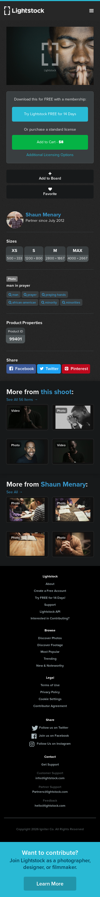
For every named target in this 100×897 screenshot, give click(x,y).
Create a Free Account (50, 590)
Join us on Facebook (54, 735)
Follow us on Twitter (53, 727)
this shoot (56, 392)
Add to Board (50, 176)
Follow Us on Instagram (54, 743)
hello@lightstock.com (50, 805)
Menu (91, 10)
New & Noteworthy (50, 665)
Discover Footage (50, 645)
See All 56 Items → (22, 399)
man (13, 294)
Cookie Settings (50, 699)
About (50, 583)
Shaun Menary (43, 215)
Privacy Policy (50, 692)
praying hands (54, 294)
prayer (30, 294)
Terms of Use (50, 685)
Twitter (49, 369)
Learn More (50, 883)
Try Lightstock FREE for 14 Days (50, 114)
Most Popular (50, 651)
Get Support (50, 764)
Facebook (21, 369)
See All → (14, 492)
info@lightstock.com (50, 778)
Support (50, 604)
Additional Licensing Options (50, 155)
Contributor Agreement (50, 706)
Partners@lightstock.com (50, 791)
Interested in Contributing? (50, 618)
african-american (22, 302)
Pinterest (76, 369)
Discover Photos (50, 638)
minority (49, 302)
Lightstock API (50, 611)
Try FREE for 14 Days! (50, 597)
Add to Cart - (50, 142)
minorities (71, 302)
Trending (50, 658)
